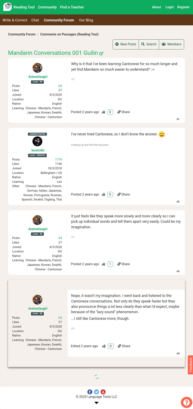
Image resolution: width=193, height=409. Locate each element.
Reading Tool (24, 7)
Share (123, 112)
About (156, 7)
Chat (35, 20)
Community (47, 7)
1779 (58, 159)
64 (60, 86)
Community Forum (22, 34)
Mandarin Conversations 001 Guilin (55, 52)
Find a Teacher (72, 7)
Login (170, 7)
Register (183, 7)
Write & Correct (14, 20)
